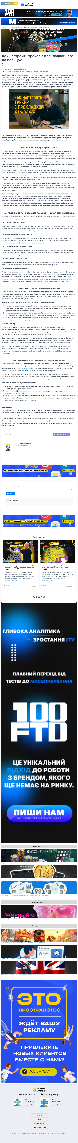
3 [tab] (39, 597)
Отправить (10, 493)
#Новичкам (8, 580)
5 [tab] (44, 597)
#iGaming (44, 578)
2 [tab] (36, 597)
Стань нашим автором (39, 1112)
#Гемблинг (50, 578)
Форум (39, 1120)
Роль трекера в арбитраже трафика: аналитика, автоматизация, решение (56, 567)
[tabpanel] (20, 566)
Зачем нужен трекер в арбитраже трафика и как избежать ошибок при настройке (19, 568)
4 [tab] (41, 597)
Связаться (28, 1104)
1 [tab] (34, 597)
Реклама (39, 1116)
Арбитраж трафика (46, 561)
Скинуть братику (62, 434)
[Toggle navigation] (69, 4)
